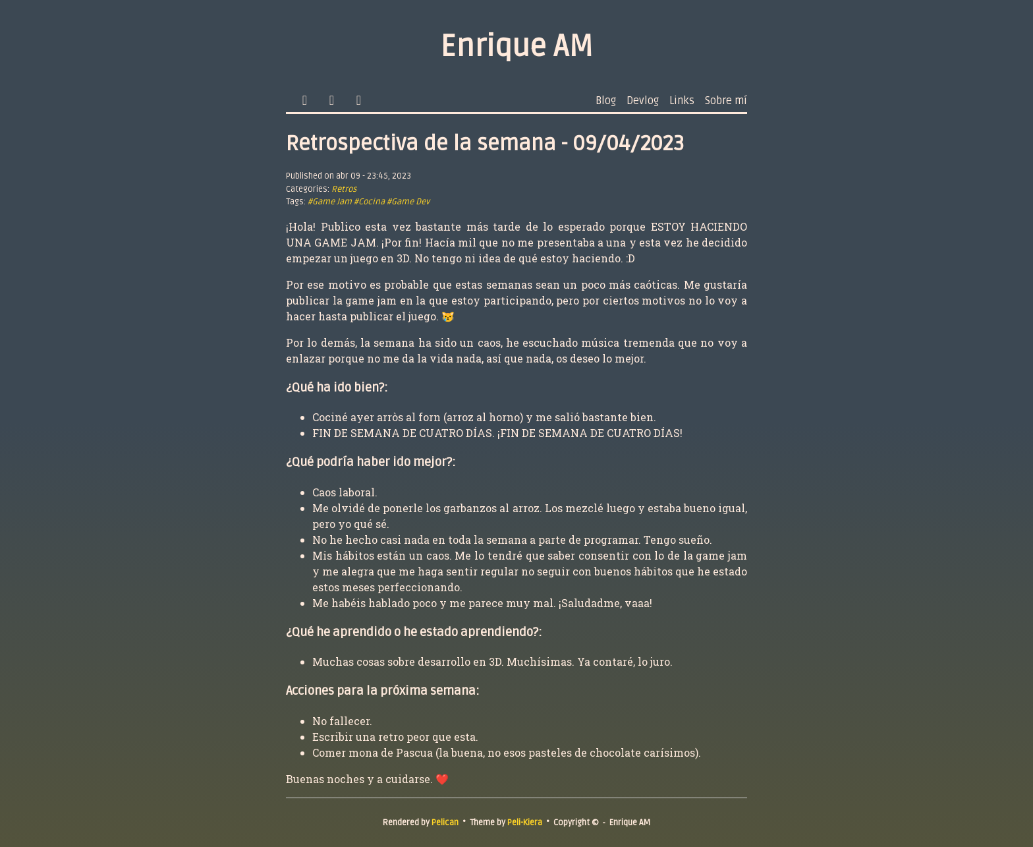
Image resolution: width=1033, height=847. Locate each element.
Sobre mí (726, 101)
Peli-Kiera (524, 822)
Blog (606, 101)
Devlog (643, 101)
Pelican (445, 822)
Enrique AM (516, 47)
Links (681, 101)
